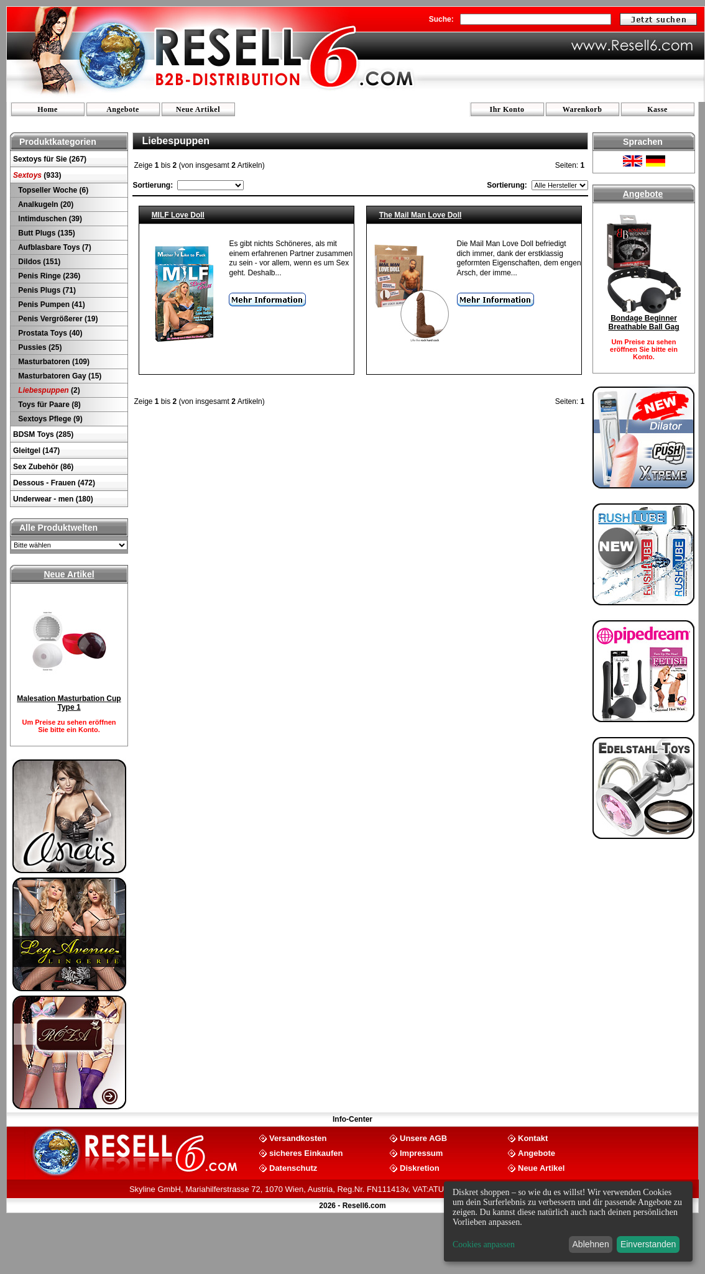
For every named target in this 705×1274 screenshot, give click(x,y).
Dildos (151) (38, 261)
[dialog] (568, 1221)
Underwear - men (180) (53, 499)
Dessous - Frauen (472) (54, 483)
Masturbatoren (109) (53, 361)
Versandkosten (298, 1137)
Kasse (657, 109)
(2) (48, 390)
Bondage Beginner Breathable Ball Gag (643, 322)
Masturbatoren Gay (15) (58, 376)
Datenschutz (293, 1167)
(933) (37, 175)
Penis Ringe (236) (48, 276)
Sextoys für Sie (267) (49, 159)
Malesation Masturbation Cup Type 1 (69, 703)
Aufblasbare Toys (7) (53, 247)
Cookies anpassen (484, 1244)
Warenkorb (582, 109)
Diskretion (420, 1167)
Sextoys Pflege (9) (49, 419)
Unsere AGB (423, 1137)
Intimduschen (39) (49, 218)
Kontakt (533, 1137)
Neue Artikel (198, 109)
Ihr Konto (507, 109)
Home (47, 109)
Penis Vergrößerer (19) (57, 318)
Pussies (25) (39, 347)
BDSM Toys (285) (43, 434)
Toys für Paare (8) (48, 404)
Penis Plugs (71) (46, 290)
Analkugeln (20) (44, 204)
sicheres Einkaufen (306, 1152)
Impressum (421, 1152)
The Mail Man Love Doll (420, 215)
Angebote (122, 109)
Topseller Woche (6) (52, 190)
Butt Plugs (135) (45, 233)
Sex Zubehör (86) (43, 466)
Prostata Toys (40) (49, 333)
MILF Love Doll (178, 215)
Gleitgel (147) (36, 450)
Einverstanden (648, 1244)
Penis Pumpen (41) (50, 304)
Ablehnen (591, 1244)
